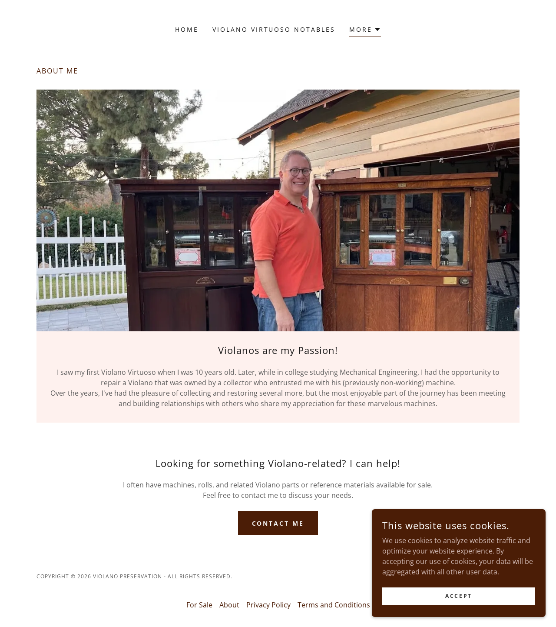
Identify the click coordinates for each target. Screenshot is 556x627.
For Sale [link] (199, 605)
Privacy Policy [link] (268, 605)
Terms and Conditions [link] (334, 605)
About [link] (229, 605)
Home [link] (187, 29)
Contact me (278, 523)
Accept (458, 596)
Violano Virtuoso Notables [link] (274, 29)
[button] (365, 30)
